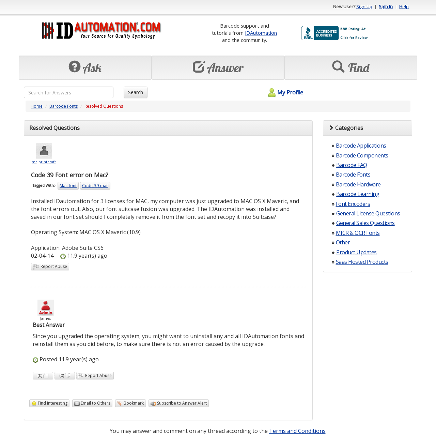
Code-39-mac (95, 185)
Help (404, 6)
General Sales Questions (365, 223)
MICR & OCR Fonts (358, 233)
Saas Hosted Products (362, 262)
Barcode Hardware (358, 184)
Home (37, 106)
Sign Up (364, 6)
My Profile (284, 92)
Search (135, 92)
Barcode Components (362, 155)
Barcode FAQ (351, 165)
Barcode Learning (357, 194)
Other (343, 242)
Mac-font (68, 185)
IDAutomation (261, 32)
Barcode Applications (361, 145)
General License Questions (368, 213)
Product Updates (356, 252)
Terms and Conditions (297, 431)
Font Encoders (353, 204)
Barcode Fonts (63, 106)
